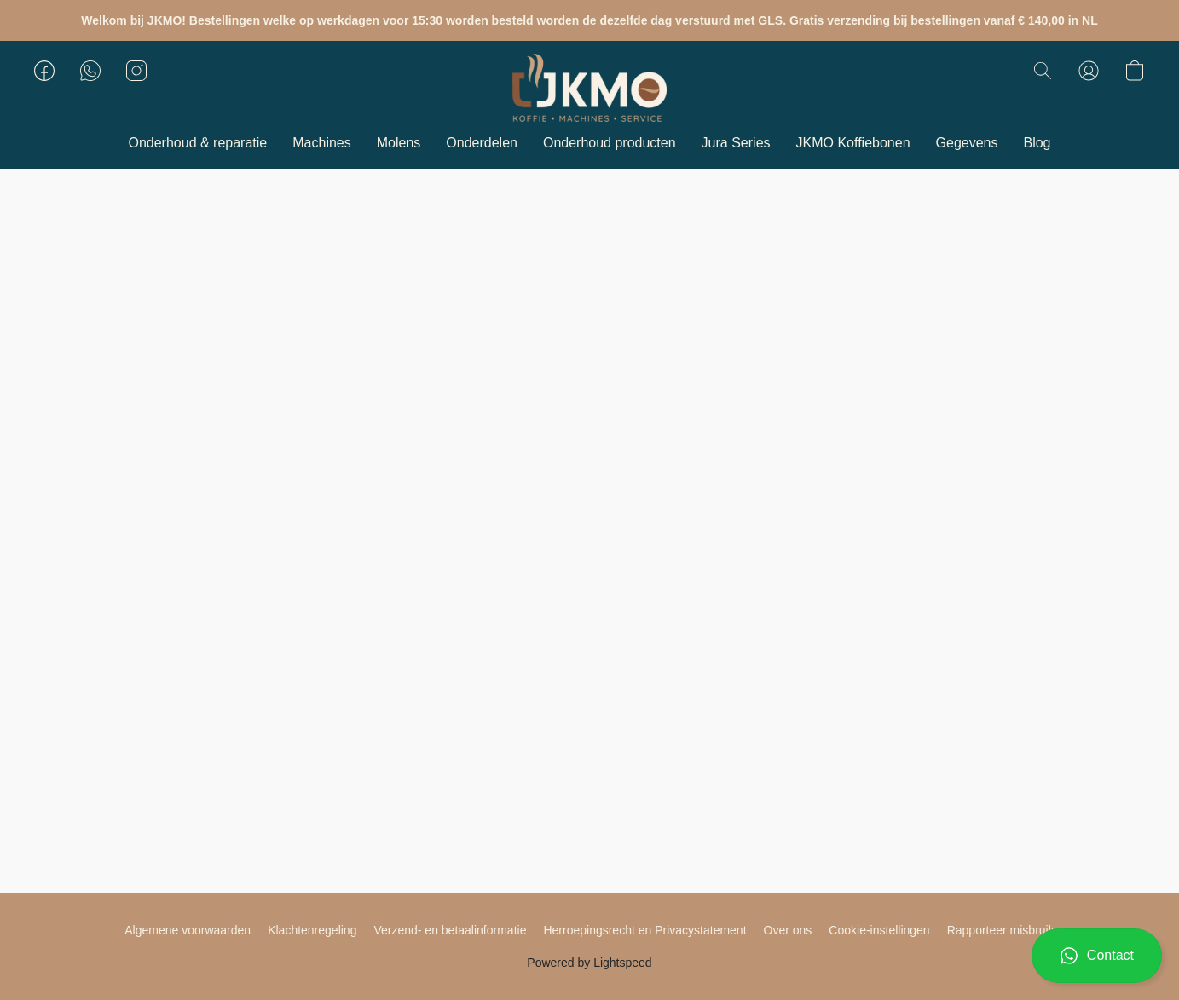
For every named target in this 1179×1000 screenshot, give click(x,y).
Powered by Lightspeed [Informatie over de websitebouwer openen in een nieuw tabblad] (589, 962)
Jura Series (736, 142)
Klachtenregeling (312, 930)
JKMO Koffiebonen (853, 142)
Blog (1036, 142)
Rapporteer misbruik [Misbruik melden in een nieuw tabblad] (1001, 930)
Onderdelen (481, 142)
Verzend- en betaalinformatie (449, 930)
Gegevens (967, 142)
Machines (321, 142)
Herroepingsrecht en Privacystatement (644, 930)
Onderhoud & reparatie (197, 142)
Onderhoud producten (609, 142)
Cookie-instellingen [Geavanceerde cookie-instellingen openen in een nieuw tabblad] (879, 930)
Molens (399, 142)
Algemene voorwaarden (187, 930)
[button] (1097, 955)
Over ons (788, 930)
